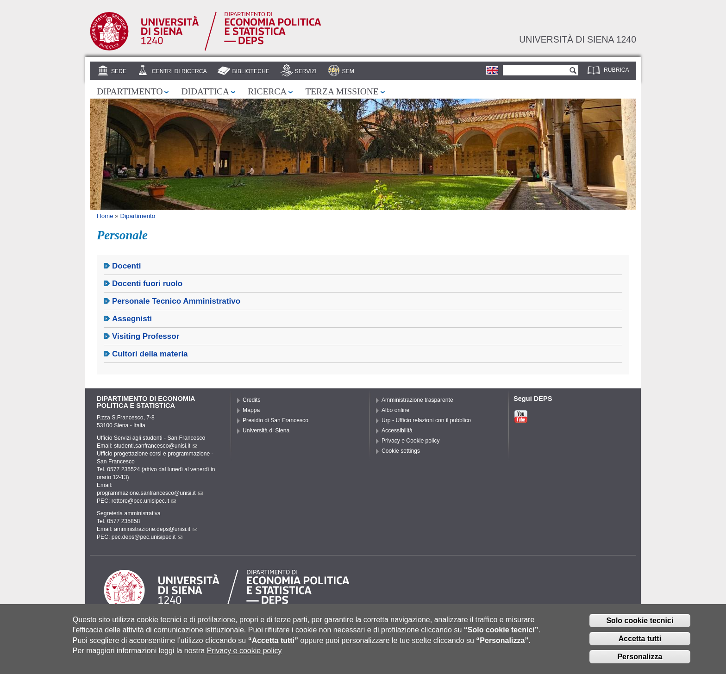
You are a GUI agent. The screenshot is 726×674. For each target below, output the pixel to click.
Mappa (251, 410)
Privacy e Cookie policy (411, 440)
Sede (118, 71)
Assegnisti (132, 318)
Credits (252, 400)
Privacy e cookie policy (244, 653)
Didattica (205, 91)
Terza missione (341, 91)
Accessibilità (397, 430)
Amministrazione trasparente (417, 400)
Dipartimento (130, 91)
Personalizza (639, 659)
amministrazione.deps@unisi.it (155, 529)
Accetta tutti (640, 641)
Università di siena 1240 (577, 39)
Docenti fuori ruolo (147, 283)
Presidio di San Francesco (275, 420)
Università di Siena (266, 430)
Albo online (395, 410)
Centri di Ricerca (179, 71)
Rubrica (616, 70)
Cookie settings (401, 451)
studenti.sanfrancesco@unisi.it (155, 446)
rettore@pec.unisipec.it (144, 501)
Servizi (306, 71)
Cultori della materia (150, 353)
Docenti (126, 266)
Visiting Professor (145, 336)
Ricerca (267, 91)
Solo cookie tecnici (639, 623)
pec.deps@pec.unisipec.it (147, 537)
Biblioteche (250, 71)
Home (105, 215)
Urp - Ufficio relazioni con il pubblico (426, 420)
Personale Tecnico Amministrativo (176, 301)
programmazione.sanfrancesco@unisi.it (150, 493)
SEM (348, 71)
